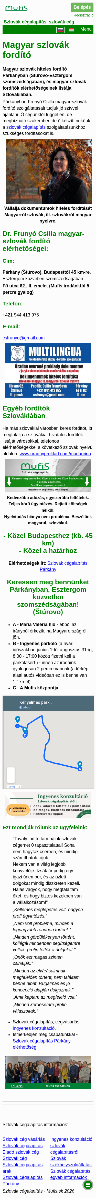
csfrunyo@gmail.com (24, 337)
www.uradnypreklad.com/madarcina (55, 453)
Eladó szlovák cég (21, 1152)
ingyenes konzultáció (34, 1028)
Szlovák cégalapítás (22, 1145)
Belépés (82, 7)
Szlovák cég (15, 1158)
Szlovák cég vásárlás (24, 1139)
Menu (86, 29)
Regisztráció (83, 15)
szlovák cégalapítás (26, 127)
